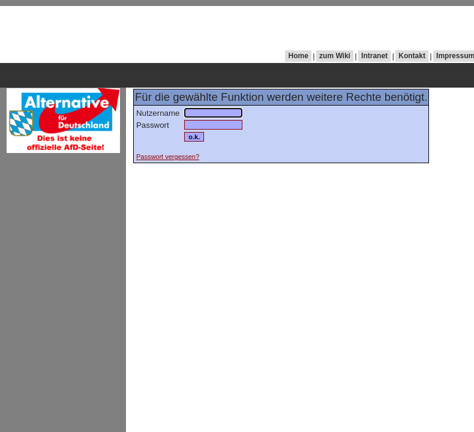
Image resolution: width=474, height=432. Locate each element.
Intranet (374, 56)
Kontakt (411, 56)
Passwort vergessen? (167, 156)
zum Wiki (334, 56)
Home (298, 56)
